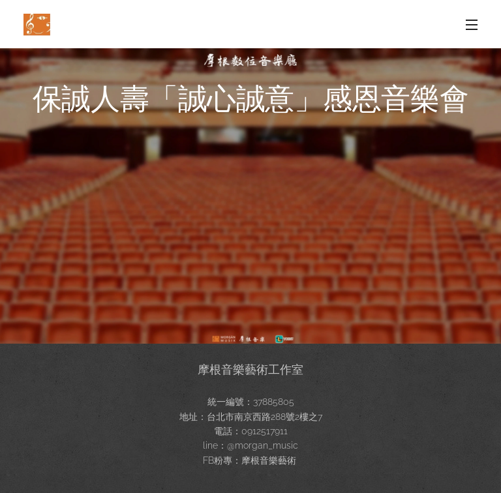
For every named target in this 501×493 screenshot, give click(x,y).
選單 (472, 24)
